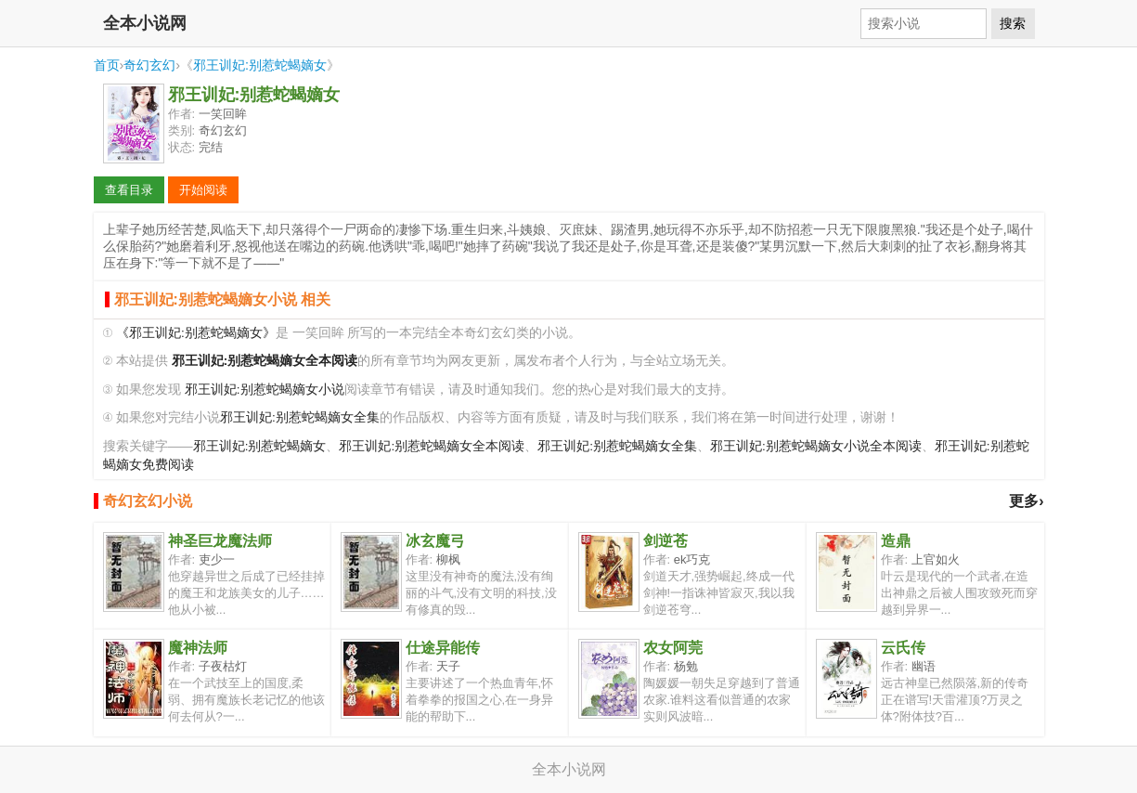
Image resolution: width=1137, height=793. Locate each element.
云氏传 (903, 648)
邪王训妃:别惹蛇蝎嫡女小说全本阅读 (816, 446)
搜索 (1013, 23)
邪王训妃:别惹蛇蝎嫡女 (260, 65)
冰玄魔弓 (435, 541)
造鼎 (896, 541)
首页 (107, 65)
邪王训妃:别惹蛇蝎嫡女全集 (300, 417)
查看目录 (129, 190)
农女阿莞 (673, 648)
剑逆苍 (665, 541)
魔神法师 (197, 648)
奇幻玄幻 (149, 65)
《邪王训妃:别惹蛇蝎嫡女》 (196, 333)
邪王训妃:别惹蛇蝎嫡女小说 (264, 389)
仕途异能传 (443, 648)
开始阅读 (203, 190)
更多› (1026, 501)
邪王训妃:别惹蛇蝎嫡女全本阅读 (431, 446)
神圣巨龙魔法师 (220, 541)
